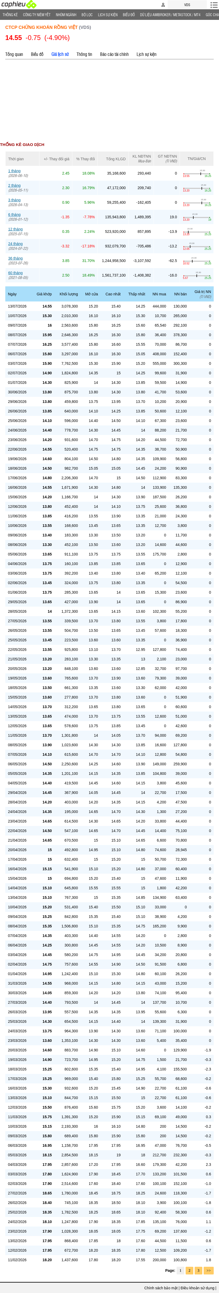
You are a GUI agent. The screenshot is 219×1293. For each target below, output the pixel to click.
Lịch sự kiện (147, 54)
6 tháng (14, 214)
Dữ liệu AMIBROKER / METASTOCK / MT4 (170, 14)
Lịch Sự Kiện (108, 14)
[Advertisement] (109, 101)
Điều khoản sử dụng (197, 1288)
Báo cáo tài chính (114, 54)
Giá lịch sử (60, 54)
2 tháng (14, 185)
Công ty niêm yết (37, 14)
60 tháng (15, 273)
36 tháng (15, 258)
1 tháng (14, 171)
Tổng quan (14, 54)
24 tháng (15, 244)
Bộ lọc (87, 14)
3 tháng (14, 200)
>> (209, 1271)
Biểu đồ (129, 14)
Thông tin (84, 54)
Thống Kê (10, 14)
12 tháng (15, 229)
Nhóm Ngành (66, 14)
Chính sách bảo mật (161, 1288)
